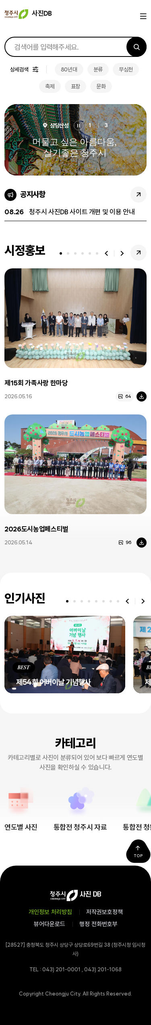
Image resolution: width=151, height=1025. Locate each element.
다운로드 (142, 396)
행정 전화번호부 (98, 924)
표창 (75, 86)
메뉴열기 (142, 16)
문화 (100, 86)
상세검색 (19, 69)
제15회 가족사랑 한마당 (36, 383)
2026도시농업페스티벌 (36, 529)
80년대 (69, 69)
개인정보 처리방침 (50, 912)
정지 (78, 125)
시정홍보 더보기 (138, 253)
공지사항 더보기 (138, 194)
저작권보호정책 (104, 912)
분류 (98, 69)
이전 (106, 253)
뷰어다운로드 (49, 924)
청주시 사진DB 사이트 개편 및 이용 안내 (81, 212)
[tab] (60, 253)
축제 (49, 86)
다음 (122, 253)
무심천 (126, 69)
